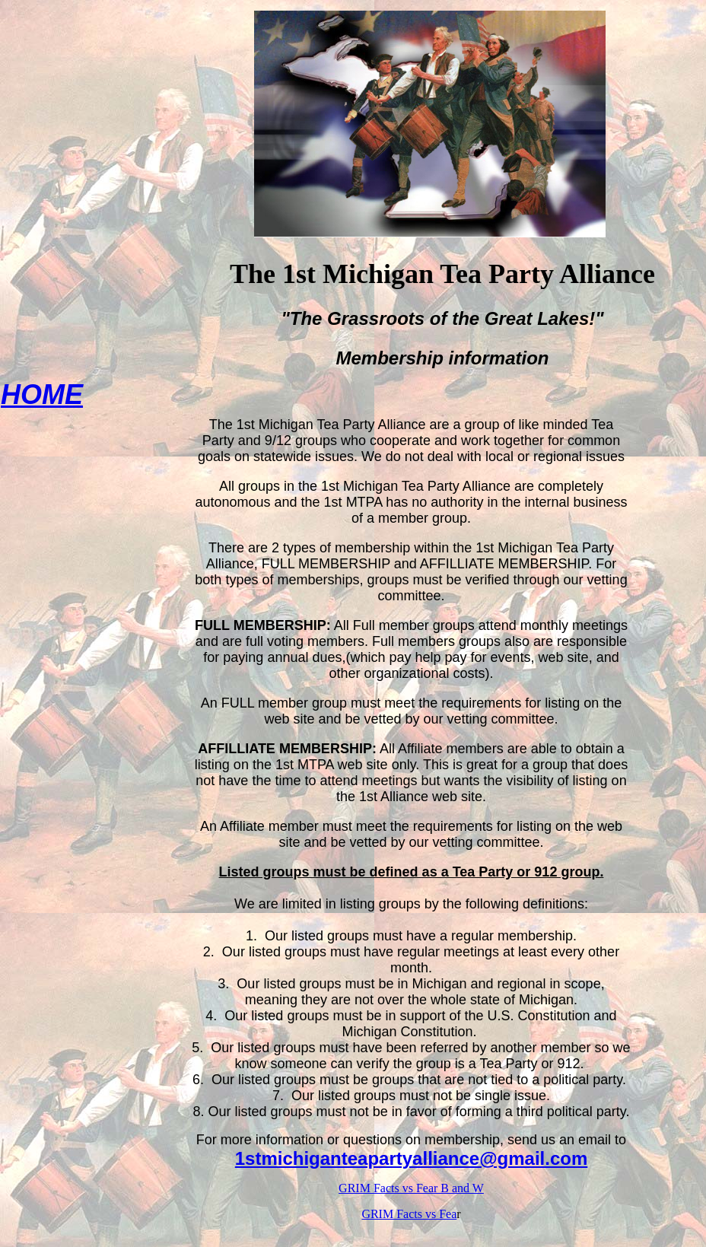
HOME (42, 394)
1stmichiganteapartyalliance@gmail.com (411, 1158)
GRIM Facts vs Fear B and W (411, 1188)
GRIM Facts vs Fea (408, 1213)
